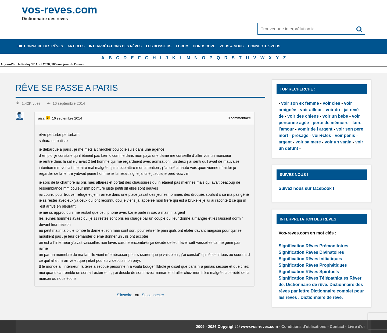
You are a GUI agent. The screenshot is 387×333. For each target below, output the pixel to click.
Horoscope (204, 46)
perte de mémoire (331, 122)
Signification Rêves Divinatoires (311, 252)
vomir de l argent (315, 129)
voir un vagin (338, 142)
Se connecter (153, 295)
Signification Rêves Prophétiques (312, 265)
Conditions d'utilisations (303, 326)
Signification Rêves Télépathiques (313, 278)
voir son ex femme (300, 103)
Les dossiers (158, 46)
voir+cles (321, 135)
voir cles (331, 103)
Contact (337, 326)
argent (285, 142)
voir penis (345, 135)
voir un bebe (335, 116)
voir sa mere (308, 142)
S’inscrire (124, 295)
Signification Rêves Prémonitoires (313, 246)
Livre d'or (356, 326)
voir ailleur (311, 109)
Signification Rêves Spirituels (308, 271)
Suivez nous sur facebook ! (306, 188)
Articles (76, 46)
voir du (333, 109)
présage (300, 135)
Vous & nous (232, 46)
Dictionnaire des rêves (40, 46)
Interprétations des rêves (115, 46)
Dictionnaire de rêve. (307, 284)
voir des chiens (303, 116)
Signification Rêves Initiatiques (310, 258)
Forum (182, 46)
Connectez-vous (264, 46)
